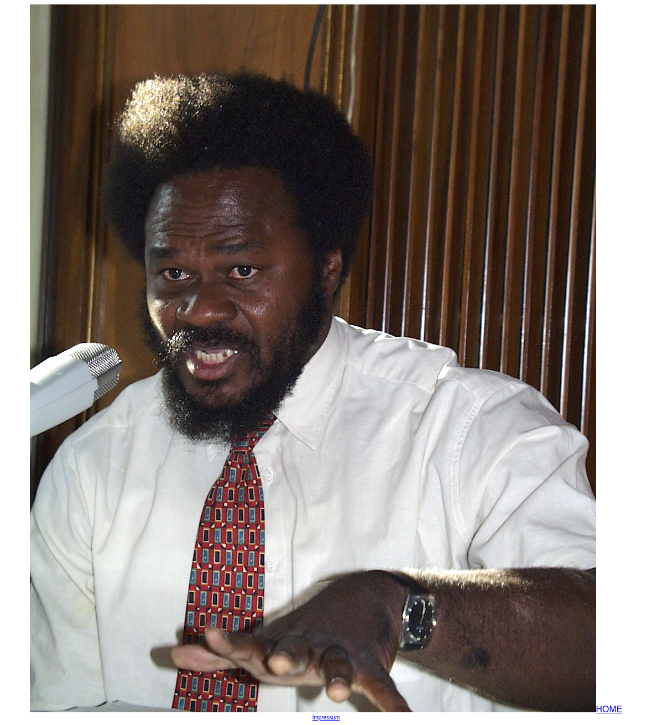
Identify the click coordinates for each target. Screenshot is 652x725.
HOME (609, 709)
